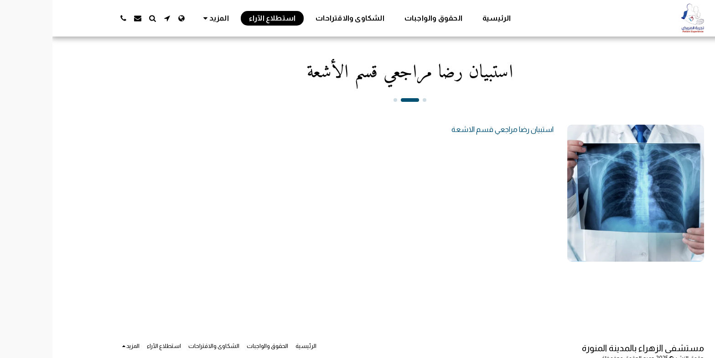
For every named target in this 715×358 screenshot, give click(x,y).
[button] (114, 18)
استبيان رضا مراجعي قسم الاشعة (450, 129)
